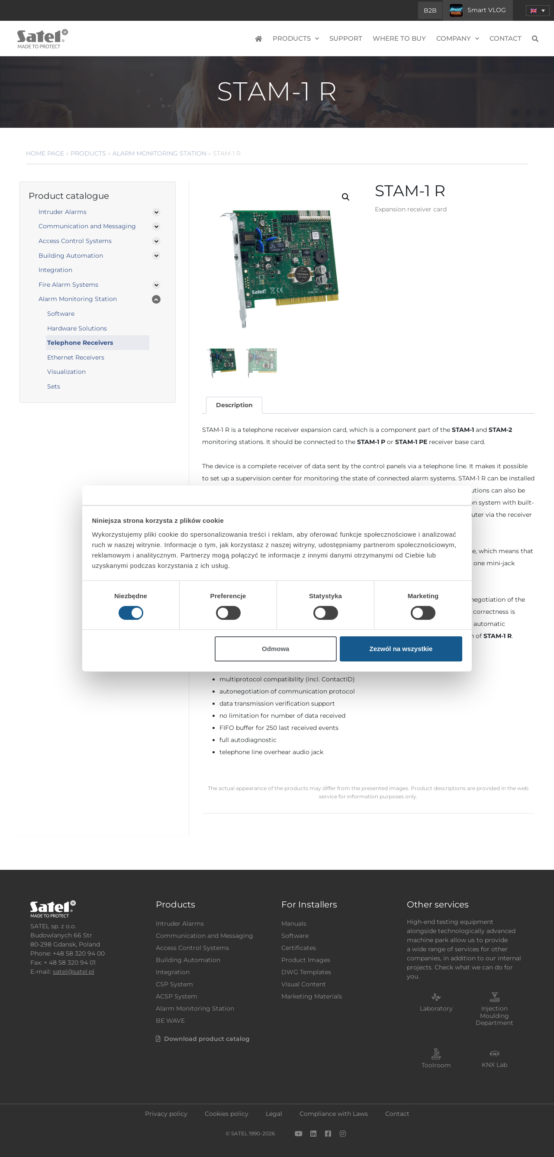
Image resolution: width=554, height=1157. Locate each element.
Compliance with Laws (334, 1114)
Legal (274, 1114)
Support (345, 38)
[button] (346, 197)
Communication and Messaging (87, 226)
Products (296, 38)
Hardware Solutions (77, 328)
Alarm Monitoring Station (159, 153)
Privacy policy (166, 1114)
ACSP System (176, 996)
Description (234, 405)
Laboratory (436, 1008)
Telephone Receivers (80, 343)
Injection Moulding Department (494, 1016)
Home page (45, 153)
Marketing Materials (311, 996)
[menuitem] (538, 10)
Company (457, 38)
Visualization (66, 372)
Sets (53, 386)
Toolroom (436, 1065)
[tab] (234, 405)
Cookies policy (226, 1114)
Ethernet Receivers (75, 357)
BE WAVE (170, 1020)
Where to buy (399, 38)
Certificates (298, 948)
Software (60, 314)
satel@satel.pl (73, 972)
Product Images (305, 960)
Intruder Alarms (63, 212)
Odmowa (275, 648)
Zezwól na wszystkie (400, 648)
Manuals (293, 923)
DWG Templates (306, 972)
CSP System (174, 984)
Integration (55, 270)
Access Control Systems (75, 241)
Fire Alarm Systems (68, 284)
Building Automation (71, 255)
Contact (506, 38)
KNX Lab (494, 1065)
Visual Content (303, 984)
